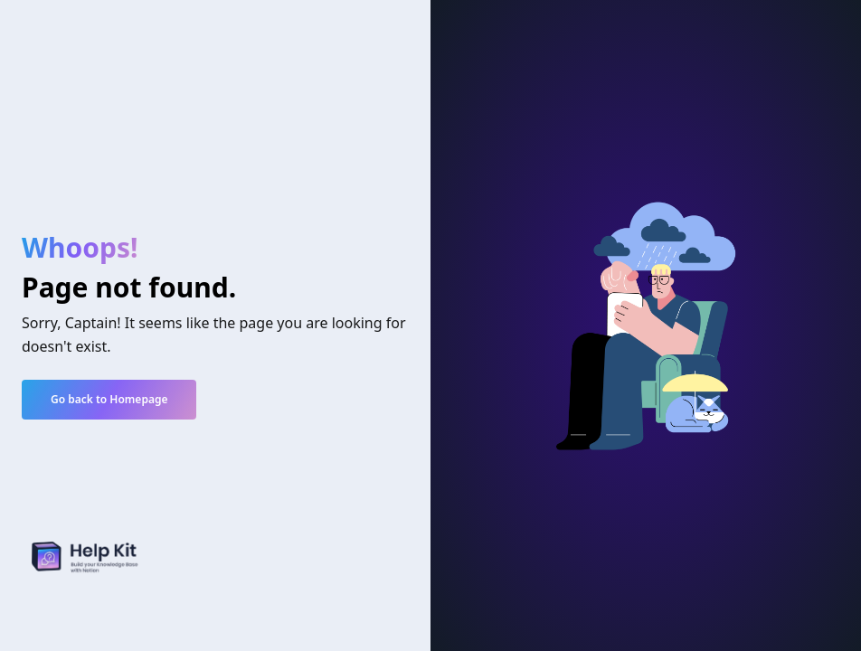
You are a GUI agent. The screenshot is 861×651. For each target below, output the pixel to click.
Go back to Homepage (109, 399)
